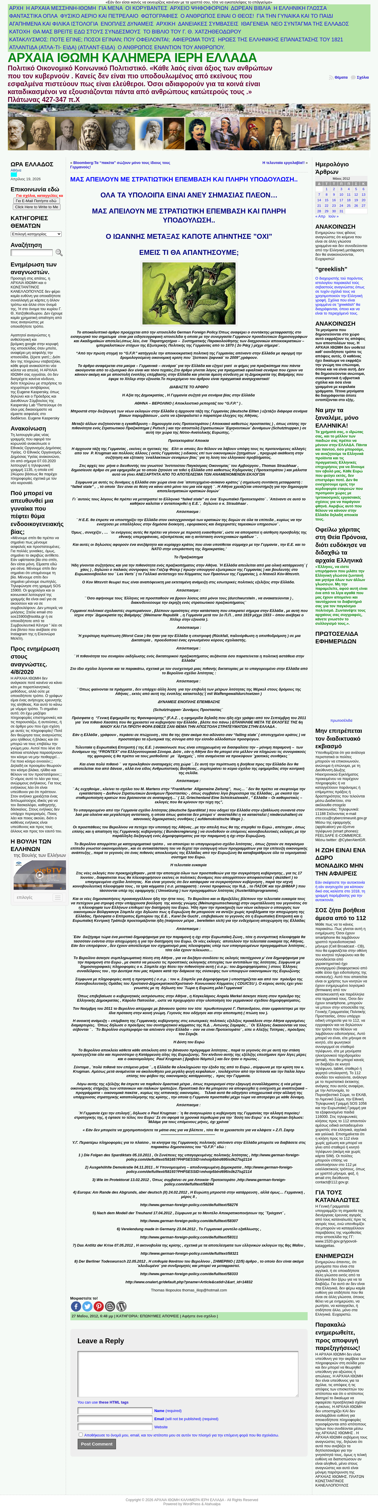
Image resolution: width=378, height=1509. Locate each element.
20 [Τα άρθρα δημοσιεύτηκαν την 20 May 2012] (363, 200)
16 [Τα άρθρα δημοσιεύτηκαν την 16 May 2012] (334, 200)
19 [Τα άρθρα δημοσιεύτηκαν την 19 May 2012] (356, 200)
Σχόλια (363, 77)
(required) (168, 1419)
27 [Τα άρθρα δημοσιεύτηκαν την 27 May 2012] (363, 205)
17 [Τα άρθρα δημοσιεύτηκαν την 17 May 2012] (341, 200)
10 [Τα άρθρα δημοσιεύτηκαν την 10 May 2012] (341, 194)
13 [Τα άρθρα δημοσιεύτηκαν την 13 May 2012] (363, 194)
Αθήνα (16, 170)
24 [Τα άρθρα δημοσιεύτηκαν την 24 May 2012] (341, 205)
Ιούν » (334, 216)
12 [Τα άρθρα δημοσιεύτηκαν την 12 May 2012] (356, 194)
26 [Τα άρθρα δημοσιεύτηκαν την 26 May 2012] (356, 205)
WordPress (191, 1504)
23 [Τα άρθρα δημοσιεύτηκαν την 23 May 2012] (334, 205)
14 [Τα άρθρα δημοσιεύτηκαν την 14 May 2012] (319, 200)
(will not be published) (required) (186, 1427)
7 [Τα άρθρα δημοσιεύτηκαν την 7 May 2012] (319, 194)
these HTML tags (114, 1411)
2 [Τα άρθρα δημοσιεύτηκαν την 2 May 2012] (334, 189)
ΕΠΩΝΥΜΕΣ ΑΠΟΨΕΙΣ (159, 1316)
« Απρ (320, 216)
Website (161, 1436)
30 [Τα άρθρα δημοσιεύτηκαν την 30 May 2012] (334, 211)
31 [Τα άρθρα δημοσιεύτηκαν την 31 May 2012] (341, 211)
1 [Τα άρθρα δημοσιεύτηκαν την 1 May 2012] (326, 189)
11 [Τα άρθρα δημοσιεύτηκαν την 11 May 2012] (349, 194)
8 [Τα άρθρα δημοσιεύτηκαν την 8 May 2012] (326, 194)
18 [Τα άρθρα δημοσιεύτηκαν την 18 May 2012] (349, 200)
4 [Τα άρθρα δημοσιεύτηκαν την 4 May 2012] (349, 189)
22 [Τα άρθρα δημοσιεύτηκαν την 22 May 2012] (327, 205)
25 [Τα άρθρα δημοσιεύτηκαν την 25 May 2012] (349, 205)
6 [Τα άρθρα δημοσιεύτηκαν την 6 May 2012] (363, 189)
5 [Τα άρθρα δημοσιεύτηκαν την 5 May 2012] (356, 189)
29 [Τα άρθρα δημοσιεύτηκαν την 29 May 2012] (327, 211)
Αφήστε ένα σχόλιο (199, 1316)
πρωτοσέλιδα (341, 720)
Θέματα (341, 77)
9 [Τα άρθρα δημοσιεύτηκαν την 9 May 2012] (334, 194)
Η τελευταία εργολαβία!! (284, 162)
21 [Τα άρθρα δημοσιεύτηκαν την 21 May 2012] (319, 205)
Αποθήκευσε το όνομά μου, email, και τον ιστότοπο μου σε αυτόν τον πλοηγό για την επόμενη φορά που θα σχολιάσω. (181, 1444)
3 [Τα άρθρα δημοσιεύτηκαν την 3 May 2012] (341, 189)
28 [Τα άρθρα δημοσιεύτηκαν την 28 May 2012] (319, 211)
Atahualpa (212, 1504)
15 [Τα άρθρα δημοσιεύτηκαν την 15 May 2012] (327, 200)
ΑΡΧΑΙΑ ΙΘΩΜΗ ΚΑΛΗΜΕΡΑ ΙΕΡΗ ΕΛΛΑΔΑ (132, 58)
